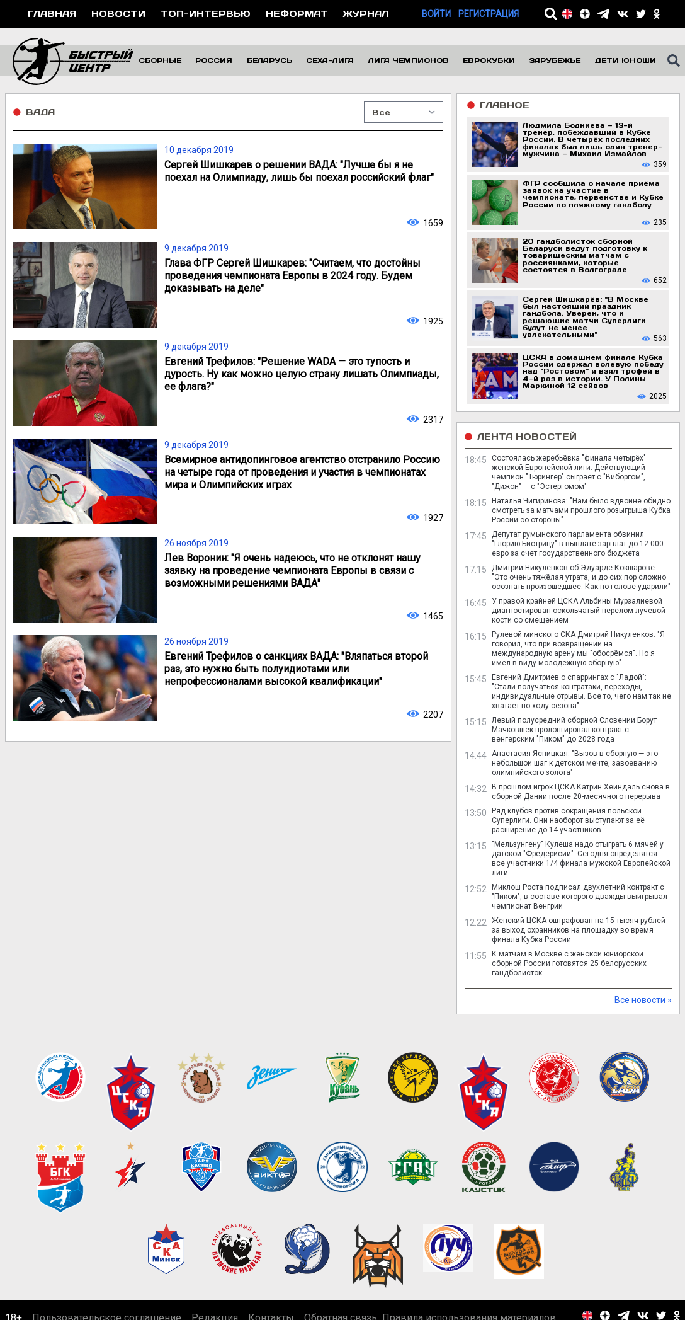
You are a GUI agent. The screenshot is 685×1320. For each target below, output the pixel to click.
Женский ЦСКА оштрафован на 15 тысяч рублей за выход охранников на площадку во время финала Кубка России (578, 930)
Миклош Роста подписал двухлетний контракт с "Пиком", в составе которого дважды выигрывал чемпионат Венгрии (579, 896)
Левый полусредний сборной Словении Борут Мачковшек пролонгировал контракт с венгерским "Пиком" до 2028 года (574, 729)
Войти (436, 14)
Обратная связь (340, 1254)
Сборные (160, 60)
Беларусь (269, 60)
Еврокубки (489, 60)
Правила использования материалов (469, 1254)
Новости (118, 13)
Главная (52, 13)
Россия (213, 60)
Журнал (365, 13)
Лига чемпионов (408, 60)
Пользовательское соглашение (106, 1254)
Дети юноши (625, 60)
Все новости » (643, 1000)
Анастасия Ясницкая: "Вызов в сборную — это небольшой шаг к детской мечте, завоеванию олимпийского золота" (575, 763)
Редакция (214, 1254)
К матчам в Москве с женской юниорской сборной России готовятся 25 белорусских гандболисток (569, 963)
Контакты (271, 1254)
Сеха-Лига (330, 60)
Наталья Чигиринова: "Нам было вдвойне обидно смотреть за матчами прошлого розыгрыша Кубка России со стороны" (581, 510)
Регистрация (488, 14)
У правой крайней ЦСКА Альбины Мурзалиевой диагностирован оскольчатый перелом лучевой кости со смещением (578, 610)
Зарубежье (554, 60)
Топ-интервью (206, 13)
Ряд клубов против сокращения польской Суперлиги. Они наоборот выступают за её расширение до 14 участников (568, 820)
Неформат (297, 13)
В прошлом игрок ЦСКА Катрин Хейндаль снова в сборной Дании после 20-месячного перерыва (581, 792)
